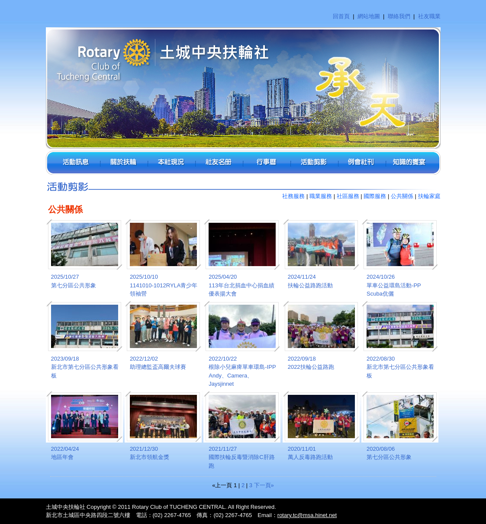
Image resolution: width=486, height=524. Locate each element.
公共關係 (402, 196)
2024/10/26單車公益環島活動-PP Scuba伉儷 (394, 285)
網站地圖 (368, 16)
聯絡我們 (399, 16)
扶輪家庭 (429, 196)
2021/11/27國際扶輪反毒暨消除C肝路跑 (241, 457)
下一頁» (264, 485)
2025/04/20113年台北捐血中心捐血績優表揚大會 (241, 285)
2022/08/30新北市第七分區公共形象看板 (400, 367)
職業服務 (320, 196)
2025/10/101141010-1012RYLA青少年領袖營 (164, 285)
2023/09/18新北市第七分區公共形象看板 (85, 367)
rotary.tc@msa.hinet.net (307, 515)
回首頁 (341, 16)
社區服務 (348, 196)
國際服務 (375, 196)
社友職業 (429, 16)
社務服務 (293, 196)
